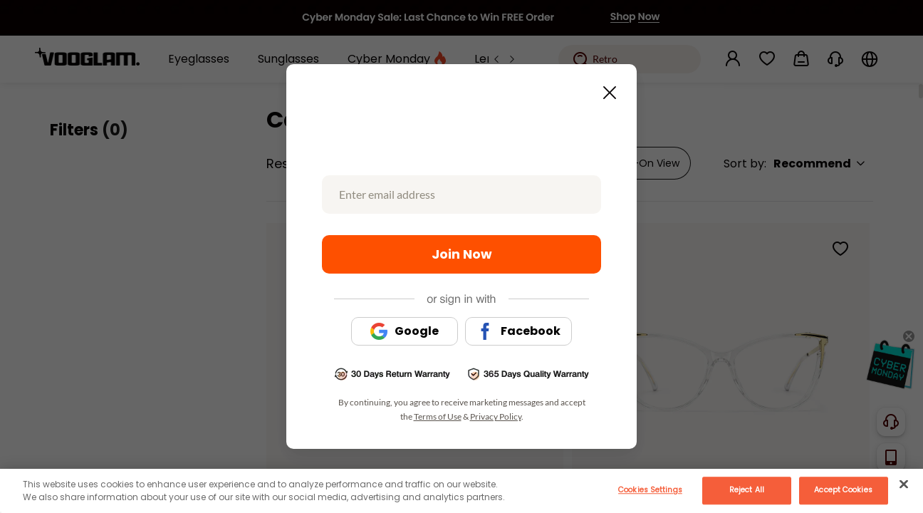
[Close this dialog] (605, 88)
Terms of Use (438, 416)
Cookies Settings (650, 489)
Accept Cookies (843, 489)
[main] (461, 491)
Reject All (746, 489)
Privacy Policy (495, 416)
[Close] (903, 483)
